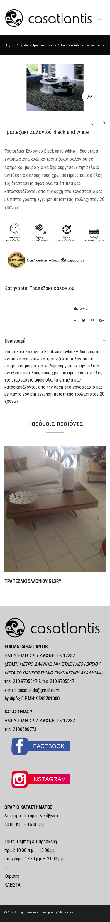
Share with (80, 308)
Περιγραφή (14, 341)
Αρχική (10, 45)
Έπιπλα (24, 45)
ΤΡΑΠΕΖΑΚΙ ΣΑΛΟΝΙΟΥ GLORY (32, 581)
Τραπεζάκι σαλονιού (44, 45)
